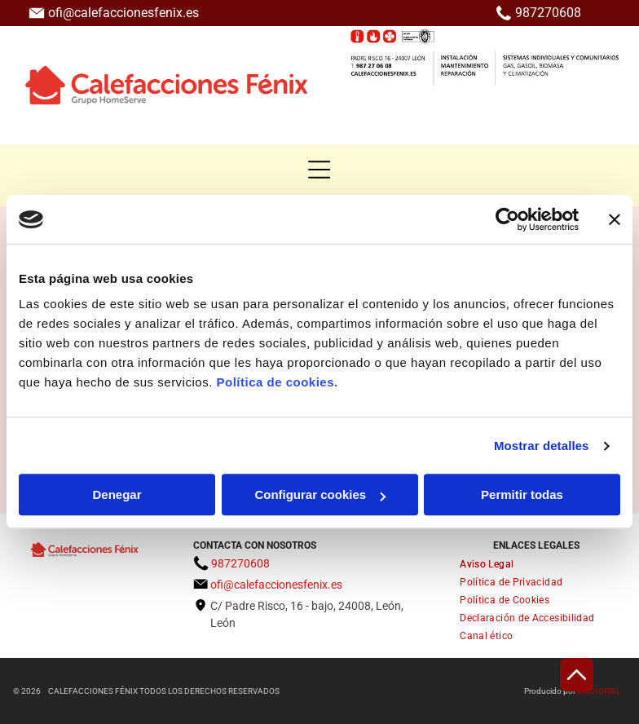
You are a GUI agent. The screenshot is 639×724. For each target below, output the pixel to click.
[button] (319, 169)
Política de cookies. (276, 383)
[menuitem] (536, 564)
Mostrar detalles (541, 445)
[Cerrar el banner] (614, 219)
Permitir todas (522, 495)
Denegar (116, 495)
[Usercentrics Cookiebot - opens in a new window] (507, 219)
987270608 (548, 12)
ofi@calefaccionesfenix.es (123, 12)
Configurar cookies (320, 495)
